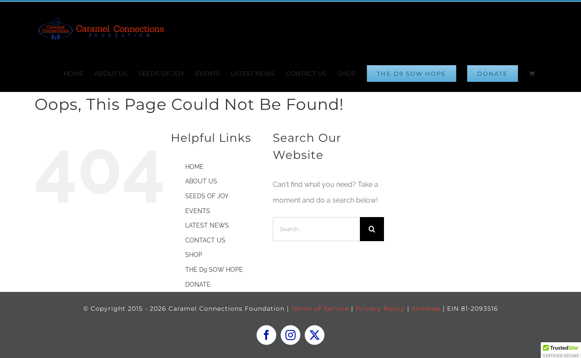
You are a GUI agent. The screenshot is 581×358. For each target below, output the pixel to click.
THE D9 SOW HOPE (214, 269)
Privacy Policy (380, 308)
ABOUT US (201, 181)
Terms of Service (320, 308)
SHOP (193, 254)
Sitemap (426, 308)
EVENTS (197, 210)
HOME (194, 166)
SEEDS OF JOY (207, 196)
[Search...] (316, 229)
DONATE (198, 284)
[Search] (372, 229)
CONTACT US (205, 240)
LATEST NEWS (207, 225)
